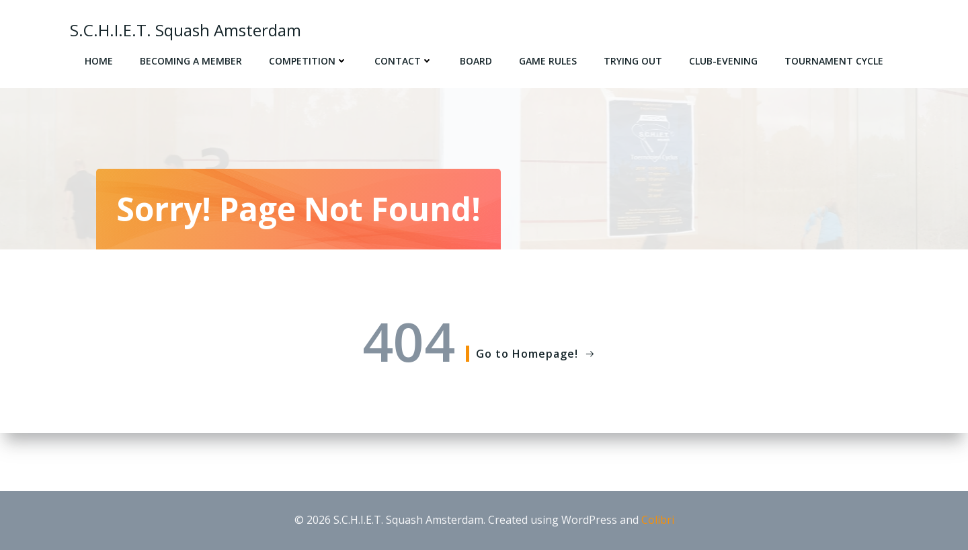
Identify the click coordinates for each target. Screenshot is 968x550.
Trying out (633, 60)
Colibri (657, 519)
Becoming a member (191, 60)
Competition (308, 60)
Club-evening (723, 60)
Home (99, 60)
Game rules (548, 60)
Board (476, 60)
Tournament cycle (833, 60)
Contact (403, 60)
